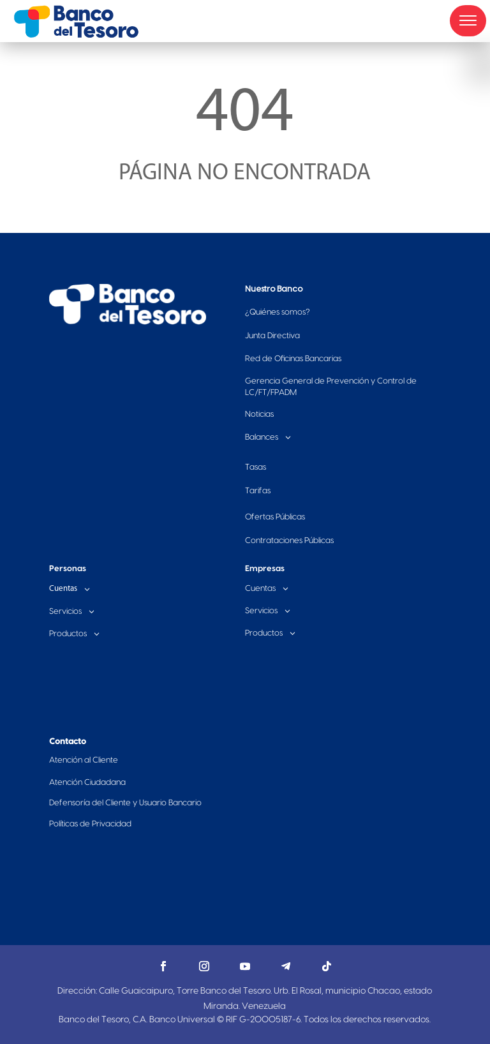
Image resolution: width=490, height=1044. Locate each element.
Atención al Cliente (83, 760)
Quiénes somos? (277, 312)
